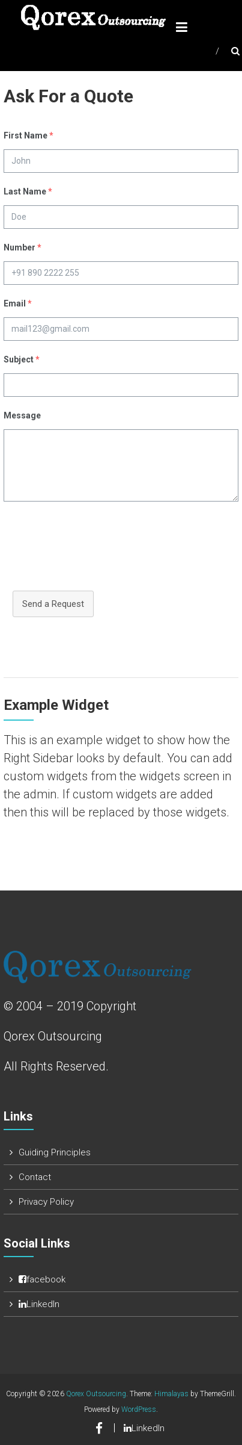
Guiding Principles (55, 1152)
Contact (35, 1177)
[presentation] (95, 552)
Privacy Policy (46, 1201)
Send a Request (53, 603)
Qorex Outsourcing (96, 1394)
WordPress (138, 1409)
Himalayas (171, 1394)
